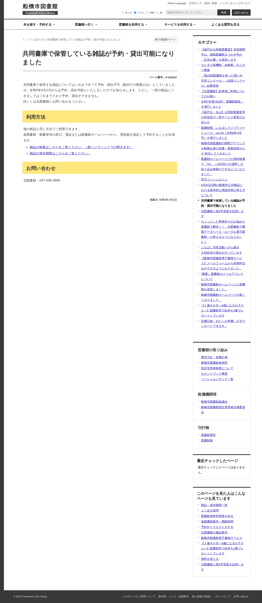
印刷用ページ (167, 39)
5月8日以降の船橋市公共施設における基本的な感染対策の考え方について (223, 190)
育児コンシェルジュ (214, 179)
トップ (26, 39)
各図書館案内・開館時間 (217, 521)
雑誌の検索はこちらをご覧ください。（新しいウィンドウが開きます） (81, 147)
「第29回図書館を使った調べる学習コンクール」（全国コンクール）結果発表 (223, 80)
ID (161, 12)
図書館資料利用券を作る (217, 516)
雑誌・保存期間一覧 (214, 505)
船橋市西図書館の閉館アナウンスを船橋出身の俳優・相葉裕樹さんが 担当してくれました (223, 148)
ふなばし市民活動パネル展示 (220, 247)
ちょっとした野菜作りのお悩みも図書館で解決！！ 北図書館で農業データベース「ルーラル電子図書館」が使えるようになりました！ (223, 231)
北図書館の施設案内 (214, 532)
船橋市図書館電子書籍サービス (221, 538)
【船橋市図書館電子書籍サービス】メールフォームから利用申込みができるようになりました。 (223, 263)
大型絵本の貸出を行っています (221, 252)
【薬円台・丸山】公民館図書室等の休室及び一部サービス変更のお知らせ (223, 117)
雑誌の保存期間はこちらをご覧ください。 (60, 153)
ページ (141, 12)
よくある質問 (210, 510)
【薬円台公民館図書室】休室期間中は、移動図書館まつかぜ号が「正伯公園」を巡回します (223, 54)
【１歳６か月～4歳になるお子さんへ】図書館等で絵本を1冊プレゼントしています (222, 310)
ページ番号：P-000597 (163, 77)
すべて (128, 12)
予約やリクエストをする (217, 527)
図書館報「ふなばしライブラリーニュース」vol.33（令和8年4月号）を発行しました (223, 133)
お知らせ (39, 39)
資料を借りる (210, 559)
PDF (152, 12)
